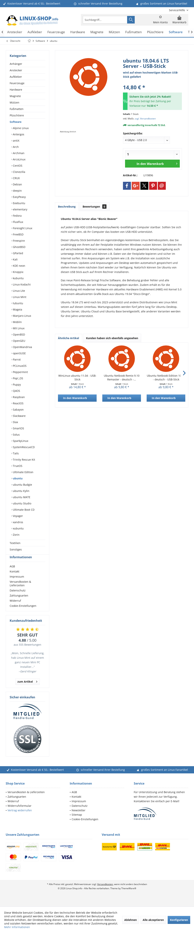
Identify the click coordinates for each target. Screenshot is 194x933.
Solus (16, 434)
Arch (15, 147)
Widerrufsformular (19, 812)
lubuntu (17, 303)
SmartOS (18, 428)
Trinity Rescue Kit (23, 459)
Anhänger (16, 64)
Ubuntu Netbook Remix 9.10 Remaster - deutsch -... (121, 377)
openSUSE (19, 353)
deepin (17, 190)
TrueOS (17, 466)
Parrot (16, 359)
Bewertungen (94, 206)
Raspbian (18, 397)
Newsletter (78, 817)
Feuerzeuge (17, 83)
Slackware (19, 416)
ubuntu (17, 478)
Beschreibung (67, 206)
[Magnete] (97, 32)
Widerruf (15, 607)
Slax (15, 422)
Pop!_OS (17, 378)
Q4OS (16, 391)
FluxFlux (17, 222)
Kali (15, 259)
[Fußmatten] (133, 32)
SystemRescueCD (23, 447)
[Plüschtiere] (155, 32)
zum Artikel (27, 687)
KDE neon (18, 265)
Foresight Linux (22, 228)
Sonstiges (16, 549)
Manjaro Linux (21, 316)
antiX (15, 140)
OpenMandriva (22, 347)
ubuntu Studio (21, 503)
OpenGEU (18, 341)
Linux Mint (19, 297)
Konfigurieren (179, 920)
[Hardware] (78, 32)
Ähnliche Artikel (68, 338)
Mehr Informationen (17, 927)
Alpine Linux (20, 128)
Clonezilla (18, 172)
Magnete (15, 96)
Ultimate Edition (22, 472)
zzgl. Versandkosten (145, 118)
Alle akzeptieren (153, 920)
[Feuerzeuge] (56, 32)
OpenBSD (18, 334)
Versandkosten (105, 891)
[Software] (175, 32)
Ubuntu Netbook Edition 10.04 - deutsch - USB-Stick (166, 377)
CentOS (17, 165)
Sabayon (18, 409)
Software (15, 122)
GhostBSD (18, 247)
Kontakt (14, 578)
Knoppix (17, 272)
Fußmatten (16, 109)
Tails (15, 453)
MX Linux (18, 328)
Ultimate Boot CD (23, 509)
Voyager (17, 516)
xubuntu (18, 528)
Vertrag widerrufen (20, 817)
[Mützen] (114, 32)
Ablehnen (130, 920)
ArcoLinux (18, 159)
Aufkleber (16, 76)
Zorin (16, 534)
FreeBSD (17, 234)
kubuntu (18, 278)
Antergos (18, 134)
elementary (19, 209)
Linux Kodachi (21, 284)
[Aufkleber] (35, 32)
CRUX (16, 178)
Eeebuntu (18, 203)
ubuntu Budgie (22, 484)
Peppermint (20, 372)
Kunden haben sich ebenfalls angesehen (112, 338)
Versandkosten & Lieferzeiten (20, 590)
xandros (17, 522)
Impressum (17, 583)
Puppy (16, 384)
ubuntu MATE (21, 497)
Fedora (17, 215)
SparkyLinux (20, 441)
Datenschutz (18, 597)
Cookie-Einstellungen (23, 612)
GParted (17, 253)
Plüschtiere (17, 115)
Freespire (18, 240)
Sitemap (77, 821)
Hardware (16, 89)
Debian (17, 184)
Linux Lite (18, 290)
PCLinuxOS (19, 366)
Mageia (17, 309)
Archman (18, 153)
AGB (12, 573)
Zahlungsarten (19, 602)
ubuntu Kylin (20, 491)
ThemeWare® (128, 895)
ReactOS (17, 403)
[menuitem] (177, 10)
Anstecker (16, 70)
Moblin (17, 322)
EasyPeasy (19, 197)
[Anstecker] (15, 32)
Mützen (14, 102)
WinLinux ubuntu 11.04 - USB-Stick (77, 377)
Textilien (15, 543)
